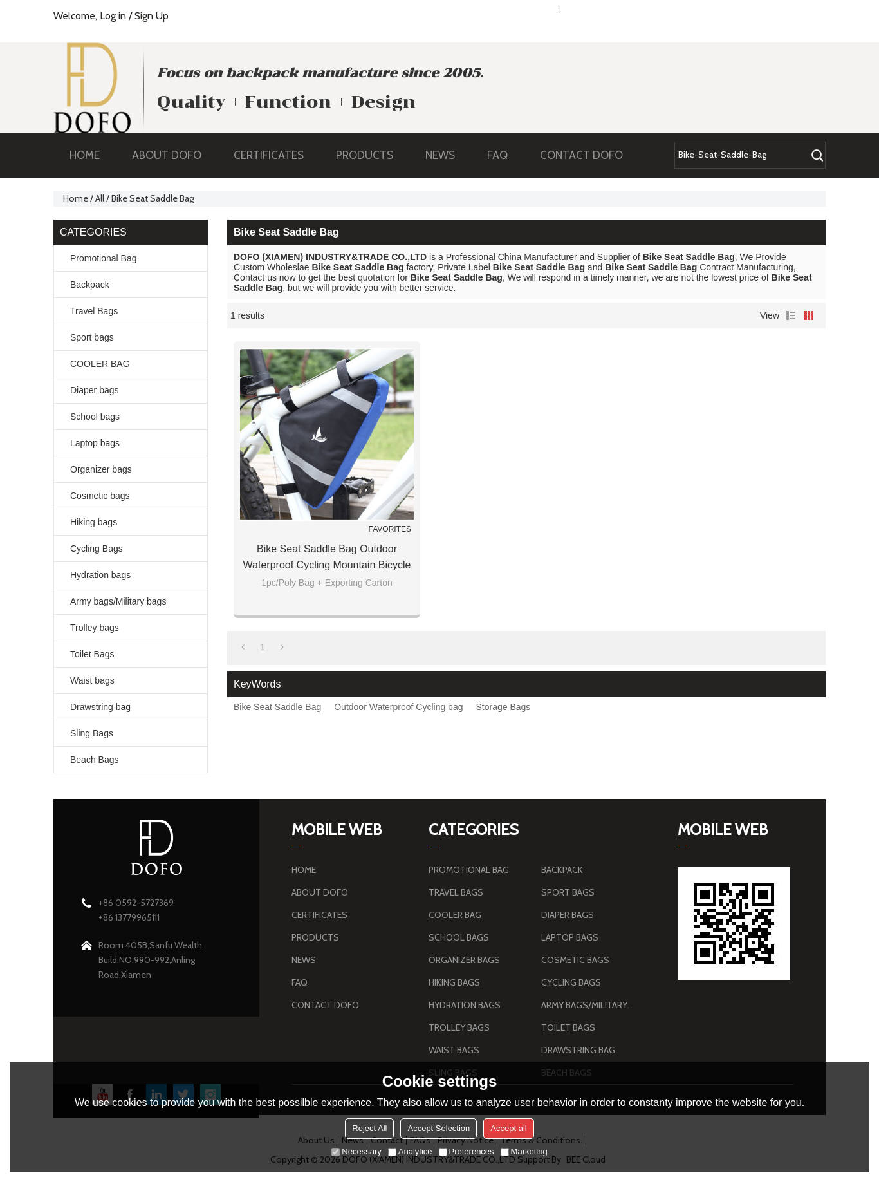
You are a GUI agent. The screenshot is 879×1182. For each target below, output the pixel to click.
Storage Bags (503, 707)
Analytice (410, 1151)
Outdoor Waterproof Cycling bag (398, 707)
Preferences (466, 1151)
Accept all (508, 1128)
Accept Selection (438, 1128)
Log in (113, 16)
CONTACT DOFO (581, 155)
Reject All (369, 1128)
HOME (84, 155)
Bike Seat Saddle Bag (277, 707)
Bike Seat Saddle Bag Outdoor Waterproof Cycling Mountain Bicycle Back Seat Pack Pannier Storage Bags (327, 558)
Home (75, 198)
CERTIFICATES (269, 155)
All (99, 198)
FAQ (504, 155)
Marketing (524, 1151)
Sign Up (151, 16)
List (790, 315)
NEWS (446, 155)
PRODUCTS (371, 155)
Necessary (356, 1151)
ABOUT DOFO (173, 155)
